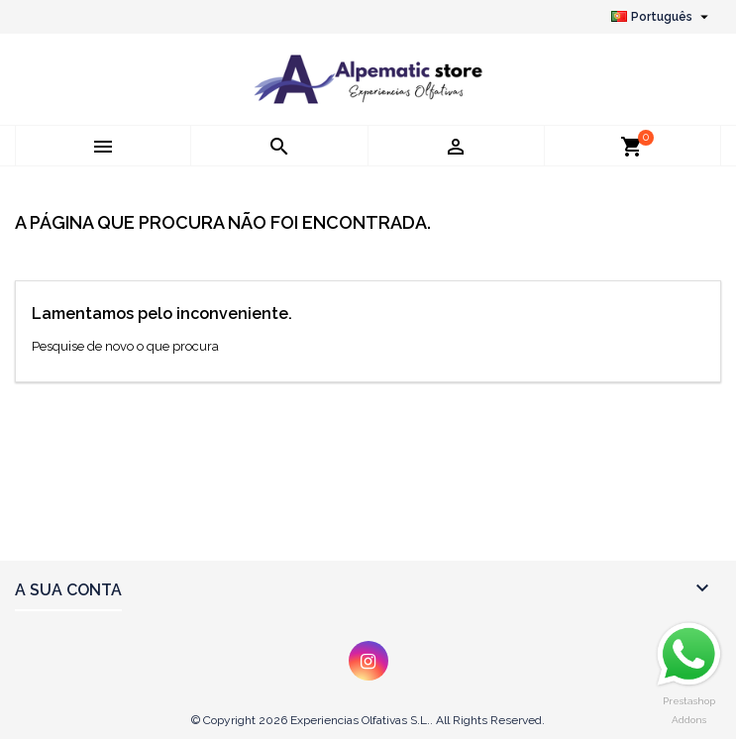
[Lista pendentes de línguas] (662, 17)
